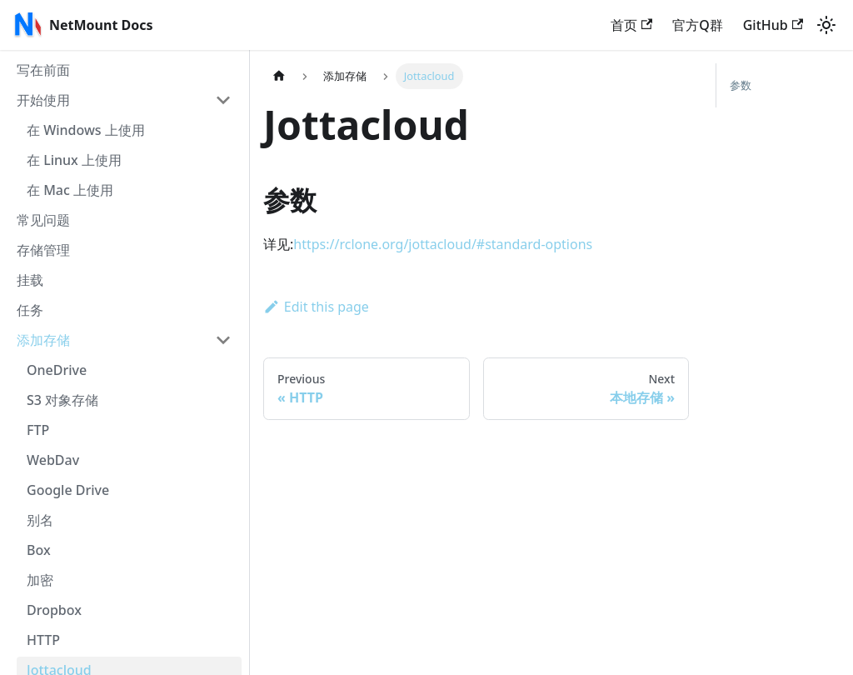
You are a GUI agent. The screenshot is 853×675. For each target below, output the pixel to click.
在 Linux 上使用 (74, 160)
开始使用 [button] (43, 100)
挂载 (30, 280)
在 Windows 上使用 (86, 130)
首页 (631, 25)
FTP (38, 430)
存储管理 (43, 250)
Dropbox (54, 610)
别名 (40, 520)
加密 (40, 580)
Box (39, 550)
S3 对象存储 (62, 400)
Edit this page (316, 307)
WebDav (53, 460)
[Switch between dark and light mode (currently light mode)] (826, 25)
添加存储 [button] (43, 340)
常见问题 (43, 220)
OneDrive (57, 370)
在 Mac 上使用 (70, 190)
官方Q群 (697, 25)
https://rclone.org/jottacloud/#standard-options (442, 244)
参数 (740, 85)
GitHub (773, 25)
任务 (30, 310)
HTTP (43, 640)
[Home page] (279, 76)
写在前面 (43, 70)
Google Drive (68, 490)
